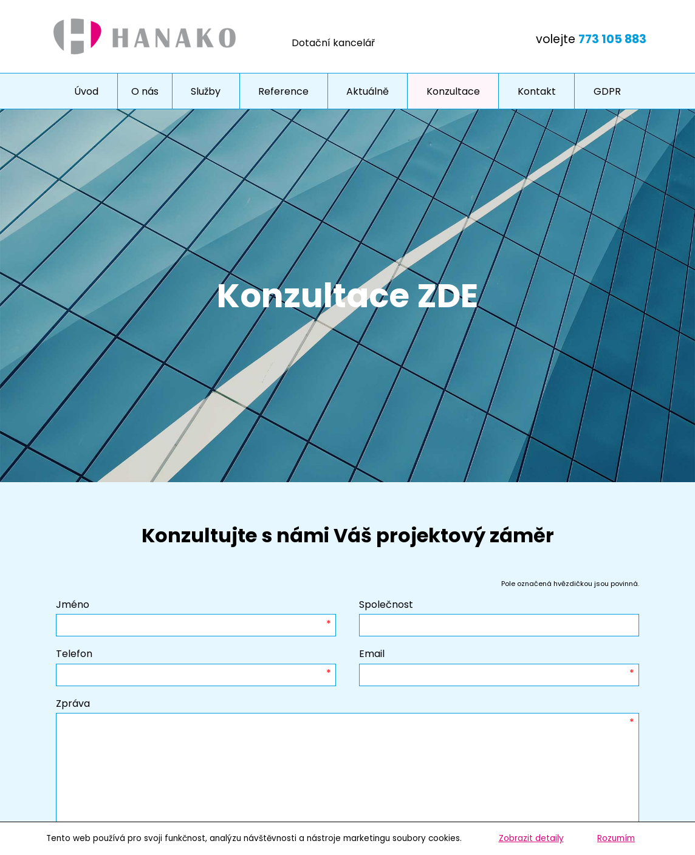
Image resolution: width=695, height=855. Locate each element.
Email (372, 654)
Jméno (72, 604)
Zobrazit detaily (531, 838)
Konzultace (453, 91)
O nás (145, 91)
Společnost (386, 604)
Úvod (86, 91)
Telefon (74, 654)
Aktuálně (367, 91)
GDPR (607, 91)
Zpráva (73, 703)
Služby (206, 91)
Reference (283, 91)
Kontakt (537, 91)
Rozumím (616, 838)
